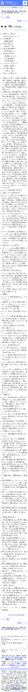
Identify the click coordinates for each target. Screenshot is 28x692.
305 (1, 581)
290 (1, 560)
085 (1, 191)
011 (1, 57)
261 (1, 504)
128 (1, 271)
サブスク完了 (15, 664)
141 (1, 294)
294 (1, 567)
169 (1, 345)
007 (1, 48)
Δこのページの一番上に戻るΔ (16, 610)
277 (1, 534)
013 (1, 62)
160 (1, 328)
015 (1, 67)
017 (1, 72)
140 (1, 292)
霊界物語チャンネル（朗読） (17, 662)
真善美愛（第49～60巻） (12, 11)
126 (1, 268)
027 (1, 90)
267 (1, 516)
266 (1, 513)
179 (1, 366)
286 (1, 548)
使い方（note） (10, 652)
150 (1, 309)
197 (1, 394)
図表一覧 (4, 654)
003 (1, 38)
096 (1, 211)
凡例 (24, 654)
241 (1, 472)
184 (1, 374)
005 (1, 43)
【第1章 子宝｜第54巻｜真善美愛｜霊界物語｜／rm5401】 (14, 641)
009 (1, 53)
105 (1, 229)
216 (1, 430)
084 (1, 188)
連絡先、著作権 (21, 652)
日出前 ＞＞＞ (22, 21)
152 (1, 313)
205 (1, 411)
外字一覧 (10, 654)
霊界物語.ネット (11, 2)
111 (1, 243)
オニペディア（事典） (14, 660)
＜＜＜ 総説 (5, 17)
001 (1, 34)
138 (1, 287)
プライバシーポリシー (19, 687)
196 (1, 392)
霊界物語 (3, 11)
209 (1, 418)
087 (1, 193)
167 (1, 342)
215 (1, 428)
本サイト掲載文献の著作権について (15, 682)
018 (1, 77)
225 (1, 447)
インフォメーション (20, 30)
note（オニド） (15, 658)
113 (1, 246)
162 (1, 333)
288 (1, 555)
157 (1, 323)
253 (1, 488)
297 (1, 572)
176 (1, 359)
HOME (4, 652)
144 (1, 299)
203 (1, 406)
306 (1, 584)
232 (1, 456)
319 (1, 603)
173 (1, 352)
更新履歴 (20, 656)
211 (1, 421)
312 (1, 591)
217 (1, 435)
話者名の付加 (18, 654)
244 (1, 477)
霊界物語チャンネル (17, 7)
